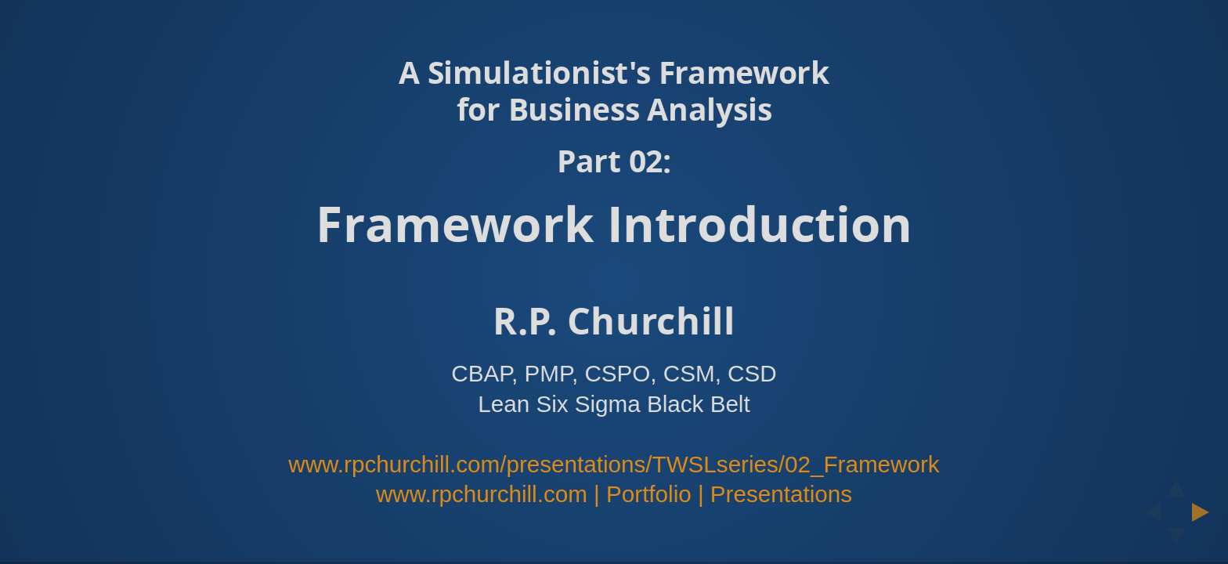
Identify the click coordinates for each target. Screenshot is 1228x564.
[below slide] (1176, 541)
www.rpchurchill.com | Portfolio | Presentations (614, 494)
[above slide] (1176, 483)
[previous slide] (1147, 512)
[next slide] (1205, 512)
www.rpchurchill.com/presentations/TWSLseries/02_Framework (613, 464)
